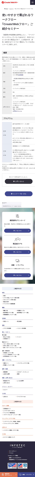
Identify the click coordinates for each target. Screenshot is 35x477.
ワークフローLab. (21, 396)
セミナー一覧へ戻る (19, 194)
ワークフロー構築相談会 (9, 412)
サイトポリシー (13, 451)
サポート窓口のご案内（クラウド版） (11, 343)
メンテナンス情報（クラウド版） (11, 430)
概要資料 (5, 372)
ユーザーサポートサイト (9, 410)
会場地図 (20, 74)
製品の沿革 (6, 301)
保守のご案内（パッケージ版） (10, 345)
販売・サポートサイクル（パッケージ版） (12, 347)
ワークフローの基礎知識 (9, 303)
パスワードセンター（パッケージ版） (12, 414)
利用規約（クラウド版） (8, 352)
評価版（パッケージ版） (9, 365)
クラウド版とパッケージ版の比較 (11, 297)
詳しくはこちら (18, 230)
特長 (4, 295)
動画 (18, 374)
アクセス (11, 453)
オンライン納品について (9, 437)
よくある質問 (20, 380)
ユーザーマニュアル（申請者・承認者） (12, 421)
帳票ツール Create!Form (15, 457)
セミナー (5, 389)
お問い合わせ (19, 181)
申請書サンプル (21, 310)
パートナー (19, 336)
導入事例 (19, 321)
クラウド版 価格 (7, 328)
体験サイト (6, 363)
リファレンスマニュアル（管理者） (11, 423)
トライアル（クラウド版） (23, 363)
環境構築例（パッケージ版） (10, 314)
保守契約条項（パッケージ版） (10, 356)
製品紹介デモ (6, 380)
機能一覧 (5, 310)
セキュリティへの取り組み (9, 299)
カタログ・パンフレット (23, 372)
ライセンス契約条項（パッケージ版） (11, 354)
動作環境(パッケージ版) (23, 312)
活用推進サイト (6, 338)
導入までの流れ (6, 336)
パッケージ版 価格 (21, 328)
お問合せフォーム (17, 111)
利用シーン (6, 321)
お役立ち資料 (6, 374)
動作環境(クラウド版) (8, 312)
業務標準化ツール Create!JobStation (18, 459)
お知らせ (5, 396)
